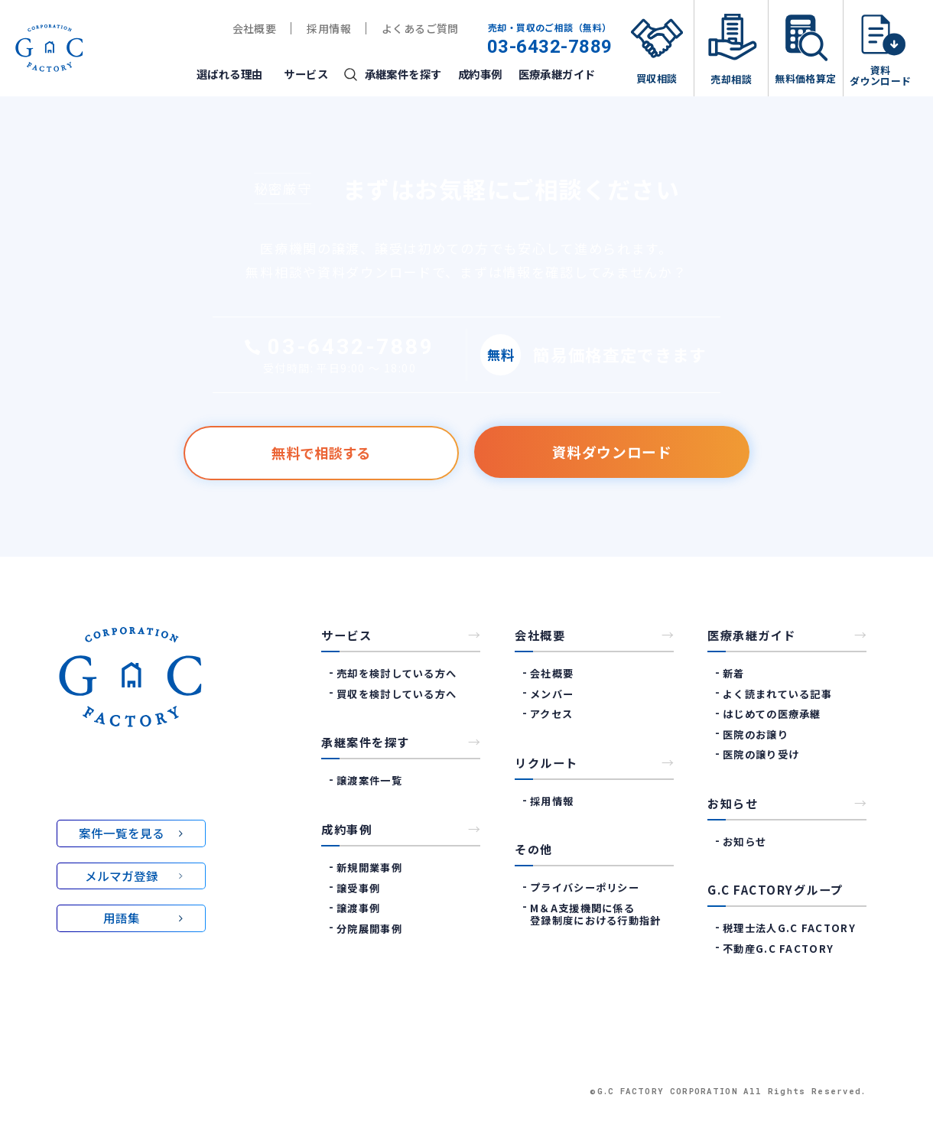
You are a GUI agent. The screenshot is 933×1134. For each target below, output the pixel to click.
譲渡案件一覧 (369, 780)
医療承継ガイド (557, 74)
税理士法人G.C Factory (789, 928)
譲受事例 (358, 887)
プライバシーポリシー (584, 887)
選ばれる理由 (230, 74)
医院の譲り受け (761, 754)
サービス (306, 74)
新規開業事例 (369, 867)
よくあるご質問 (420, 28)
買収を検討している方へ (396, 694)
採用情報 (329, 28)
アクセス (551, 714)
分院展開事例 (369, 928)
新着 (734, 673)
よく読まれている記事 (777, 694)
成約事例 (480, 74)
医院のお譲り (755, 734)
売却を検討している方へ (396, 673)
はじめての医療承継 (772, 714)
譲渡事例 (358, 908)
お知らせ (744, 841)
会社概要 (254, 28)
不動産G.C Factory (778, 948)
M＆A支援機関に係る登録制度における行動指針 (596, 914)
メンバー (552, 694)
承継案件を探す (403, 74)
